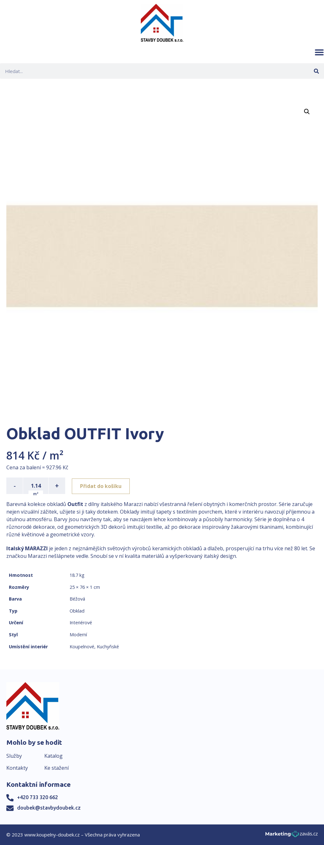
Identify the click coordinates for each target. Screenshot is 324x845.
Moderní (78, 635)
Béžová (77, 599)
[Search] (316, 71)
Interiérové (81, 623)
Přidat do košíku (101, 485)
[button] (319, 52)
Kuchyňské (108, 647)
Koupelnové (82, 647)
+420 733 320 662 (37, 797)
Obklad (77, 611)
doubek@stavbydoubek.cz (49, 808)
